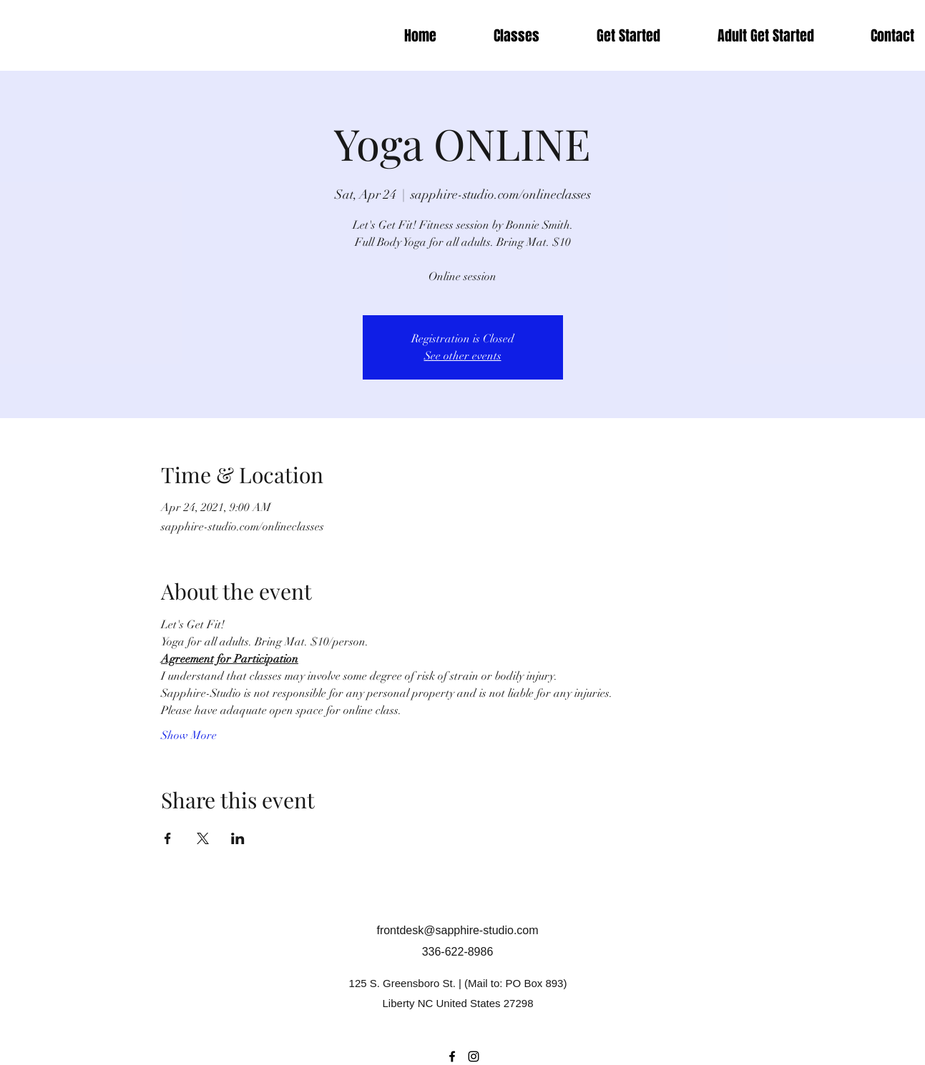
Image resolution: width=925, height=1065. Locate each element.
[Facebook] (452, 1056)
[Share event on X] (203, 838)
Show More (189, 735)
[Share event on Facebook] (168, 838)
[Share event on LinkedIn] (238, 838)
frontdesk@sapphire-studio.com (457, 930)
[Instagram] (473, 1056)
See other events (462, 356)
